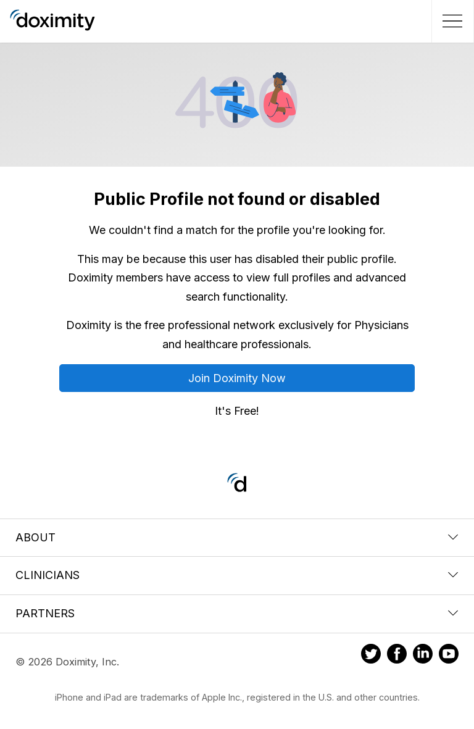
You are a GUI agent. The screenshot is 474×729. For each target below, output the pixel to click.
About (237, 537)
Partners (237, 613)
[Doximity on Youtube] (449, 656)
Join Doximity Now (237, 378)
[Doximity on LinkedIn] (423, 656)
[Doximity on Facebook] (397, 656)
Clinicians (237, 575)
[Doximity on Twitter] (371, 656)
